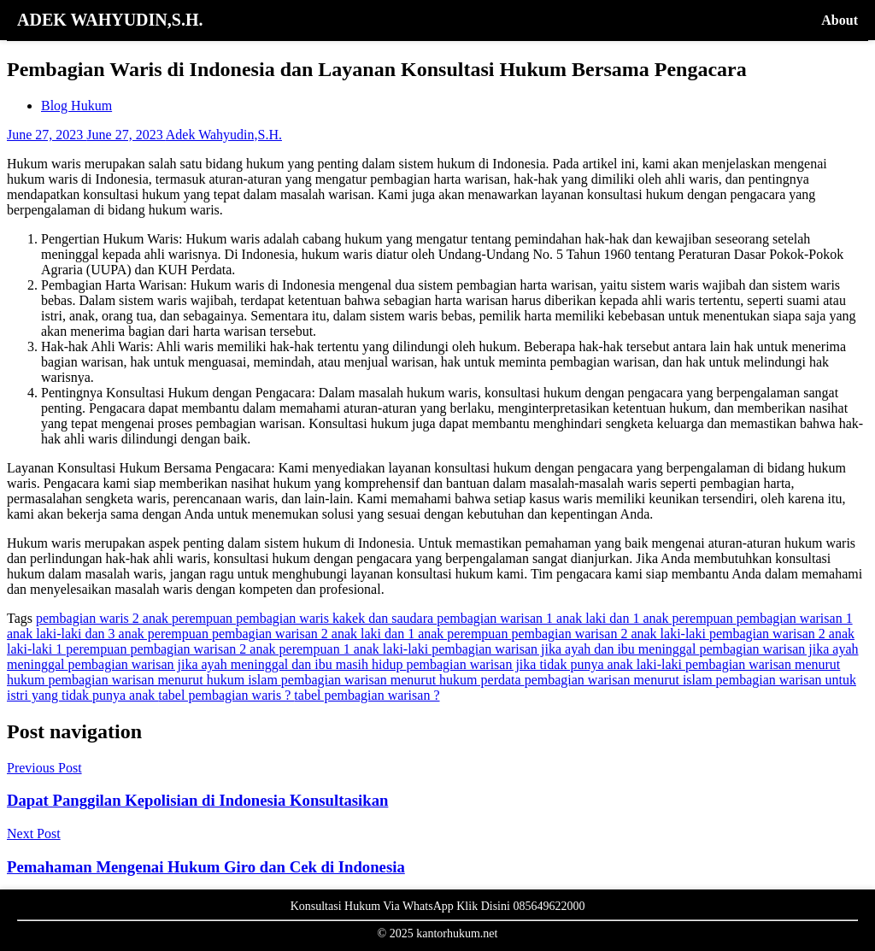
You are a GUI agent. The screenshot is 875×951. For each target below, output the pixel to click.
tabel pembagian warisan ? (366, 695)
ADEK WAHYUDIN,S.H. (110, 19)
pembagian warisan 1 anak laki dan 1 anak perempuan (587, 618)
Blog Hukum (76, 105)
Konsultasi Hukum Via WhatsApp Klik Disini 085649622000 (438, 906)
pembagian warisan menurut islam (620, 679)
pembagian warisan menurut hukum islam (164, 679)
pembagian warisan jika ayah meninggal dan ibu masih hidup (237, 664)
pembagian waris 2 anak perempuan (136, 618)
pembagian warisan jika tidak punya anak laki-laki (545, 664)
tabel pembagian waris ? (226, 695)
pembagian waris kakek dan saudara (336, 618)
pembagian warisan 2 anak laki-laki (609, 633)
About (839, 20)
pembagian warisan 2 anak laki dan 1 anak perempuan (362, 633)
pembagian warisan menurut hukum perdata (403, 679)
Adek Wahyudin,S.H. (224, 134)
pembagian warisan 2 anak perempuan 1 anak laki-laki (281, 649)
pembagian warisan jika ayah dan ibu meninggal (565, 649)
